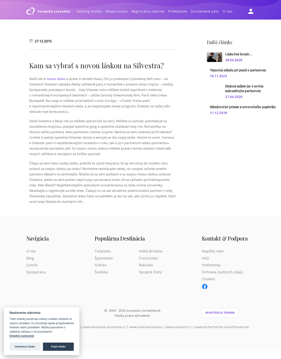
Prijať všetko (58, 346)
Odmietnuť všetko (25, 346)
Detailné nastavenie (22, 336)
